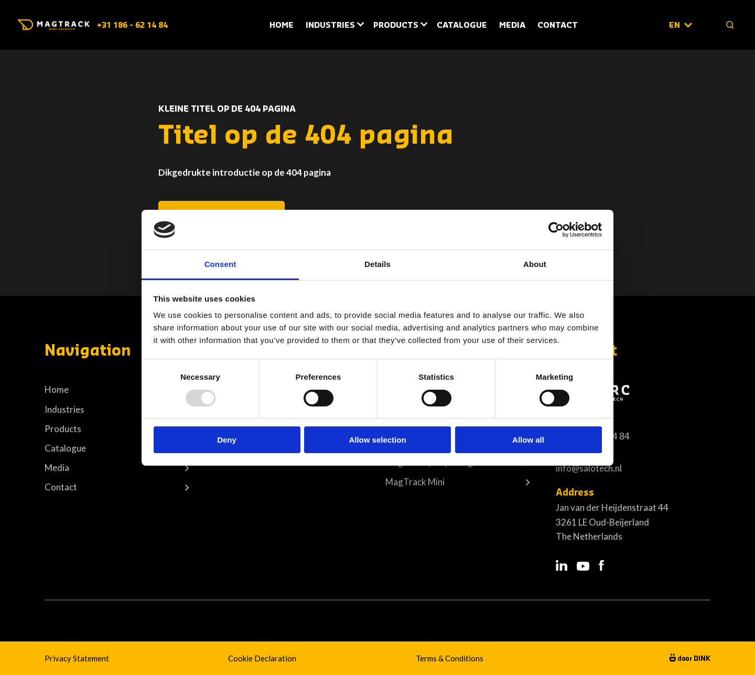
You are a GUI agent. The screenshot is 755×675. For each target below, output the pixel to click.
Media (512, 25)
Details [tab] (377, 264)
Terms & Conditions (449, 658)
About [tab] (534, 264)
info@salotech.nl (589, 468)
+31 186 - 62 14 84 (132, 25)
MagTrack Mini (415, 481)
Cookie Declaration (262, 658)
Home (281, 25)
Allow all (528, 439)
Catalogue (462, 25)
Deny (226, 439)
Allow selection (377, 439)
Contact (557, 25)
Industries (330, 25)
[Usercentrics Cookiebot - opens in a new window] (556, 230)
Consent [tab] (220, 264)
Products (395, 25)
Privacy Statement (77, 658)
